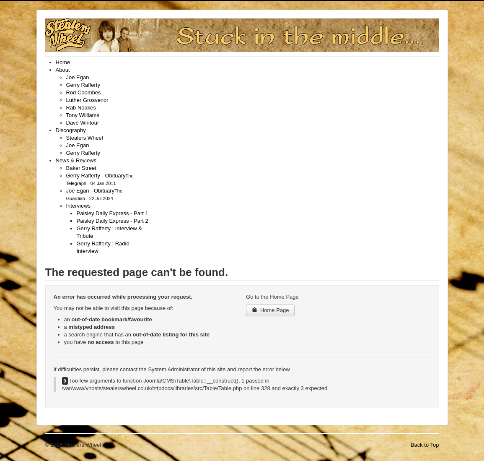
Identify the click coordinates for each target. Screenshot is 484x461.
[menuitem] (63, 62)
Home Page (270, 310)
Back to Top (425, 445)
